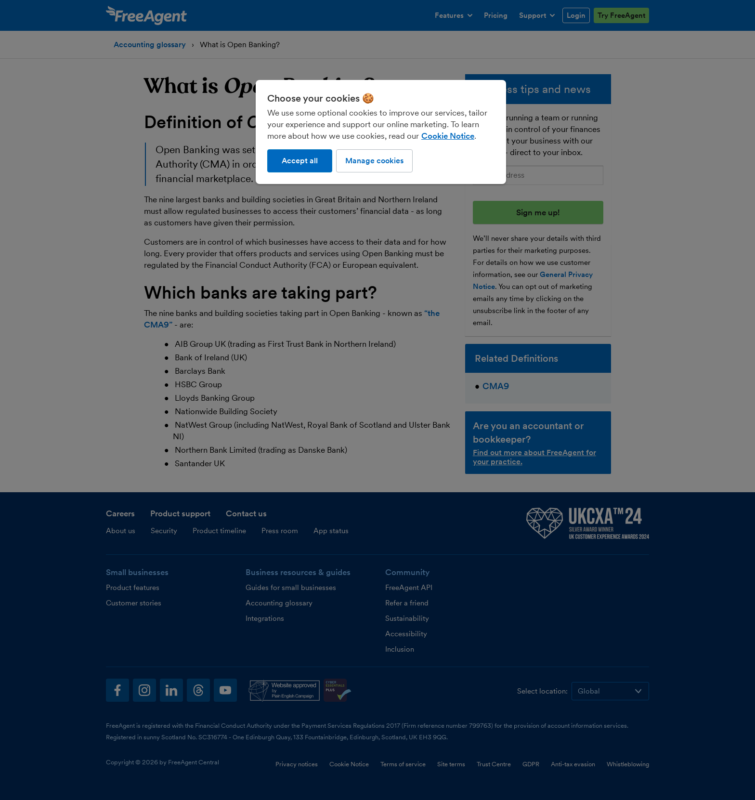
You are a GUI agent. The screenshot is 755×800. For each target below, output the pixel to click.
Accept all (300, 160)
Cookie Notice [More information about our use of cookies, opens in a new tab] (447, 136)
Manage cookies (374, 160)
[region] (381, 132)
